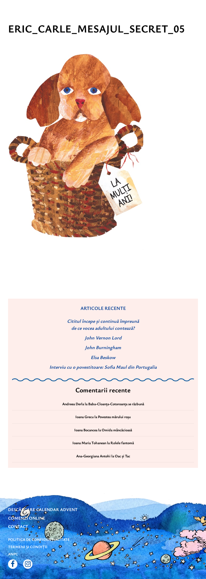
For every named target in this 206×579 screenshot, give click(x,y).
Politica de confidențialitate (39, 539)
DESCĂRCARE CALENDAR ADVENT (43, 509)
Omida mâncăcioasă (117, 429)
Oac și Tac (122, 455)
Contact (18, 526)
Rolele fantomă (122, 442)
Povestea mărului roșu (114, 416)
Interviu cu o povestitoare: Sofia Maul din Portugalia (103, 367)
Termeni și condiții (27, 546)
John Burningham (103, 347)
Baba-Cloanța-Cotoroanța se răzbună (116, 403)
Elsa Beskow (103, 357)
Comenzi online (26, 518)
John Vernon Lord (103, 337)
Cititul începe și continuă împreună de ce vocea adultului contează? (103, 324)
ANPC (13, 553)
